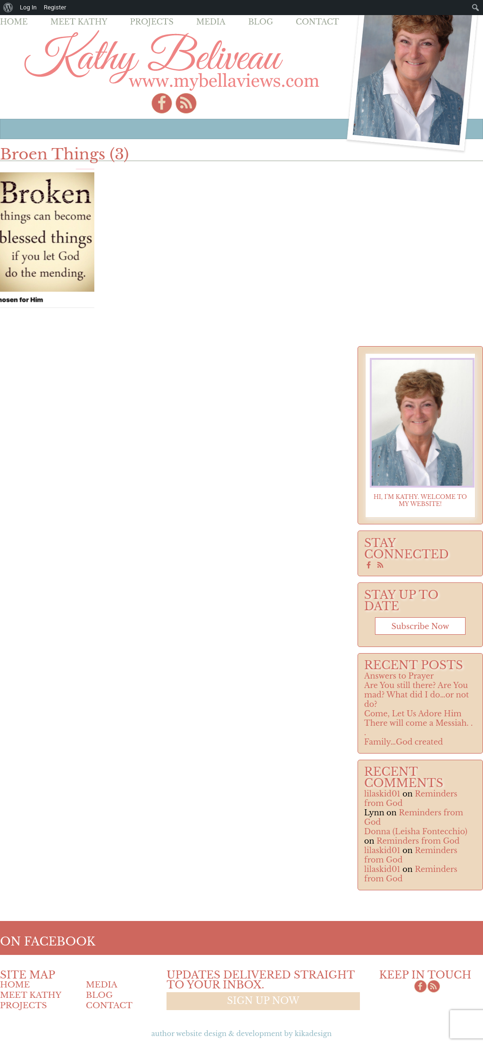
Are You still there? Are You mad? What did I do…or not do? (416, 694)
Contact (317, 21)
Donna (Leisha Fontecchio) (415, 831)
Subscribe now (420, 626)
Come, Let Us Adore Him (412, 713)
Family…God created (403, 741)
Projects (152, 21)
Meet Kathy (79, 21)
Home (14, 21)
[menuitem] (8, 7)
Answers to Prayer (399, 675)
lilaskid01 (382, 793)
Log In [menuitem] (28, 7)
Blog (260, 21)
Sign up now (263, 1000)
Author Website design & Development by (241, 1033)
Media (210, 21)
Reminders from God (417, 841)
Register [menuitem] (55, 7)
